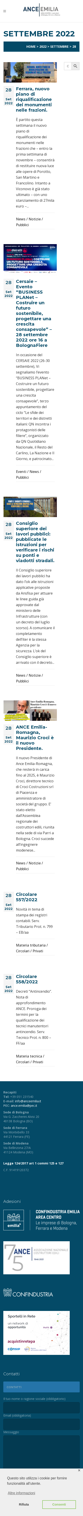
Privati (38, 951)
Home (31, 46)
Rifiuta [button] (24, 1504)
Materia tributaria (31, 945)
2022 (42, 46)
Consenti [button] (59, 1504)
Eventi (21, 471)
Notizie (35, 219)
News (20, 219)
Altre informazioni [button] (21, 1493)
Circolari (22, 951)
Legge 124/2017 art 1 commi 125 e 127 (33, 1163)
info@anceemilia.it (28, 1101)
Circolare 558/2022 (27, 979)
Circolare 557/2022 (26, 897)
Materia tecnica (29, 1056)
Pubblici (22, 224)
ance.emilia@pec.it (24, 1105)
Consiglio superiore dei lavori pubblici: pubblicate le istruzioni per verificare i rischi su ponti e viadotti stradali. (35, 542)
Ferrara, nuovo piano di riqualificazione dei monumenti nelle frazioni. (34, 99)
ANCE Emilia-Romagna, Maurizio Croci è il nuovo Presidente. (35, 737)
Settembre (59, 46)
